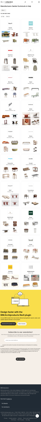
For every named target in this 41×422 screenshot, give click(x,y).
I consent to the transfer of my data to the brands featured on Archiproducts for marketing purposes (19, 346)
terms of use (16, 348)
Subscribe (20, 359)
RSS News (13, 420)
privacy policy (24, 348)
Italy (2, 16)
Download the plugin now (8, 323)
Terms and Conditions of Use (30, 418)
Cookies (20, 418)
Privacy (5, 418)
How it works (22, 323)
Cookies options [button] (13, 418)
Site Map (28, 420)
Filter (3, 10)
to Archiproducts (7, 3)
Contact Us (9, 399)
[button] (2, 2)
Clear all (7, 16)
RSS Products (20, 420)
